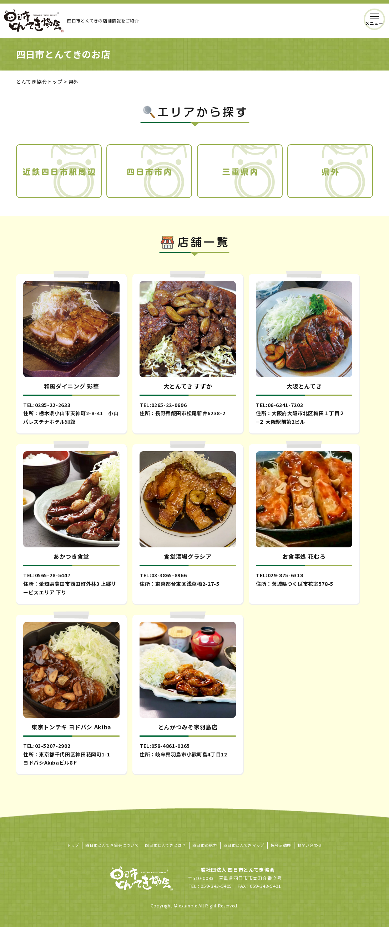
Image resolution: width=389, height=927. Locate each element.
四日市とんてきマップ (243, 845)
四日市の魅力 (204, 845)
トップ (73, 845)
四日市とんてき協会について (112, 845)
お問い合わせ (309, 845)
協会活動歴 (281, 845)
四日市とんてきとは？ (165, 845)
